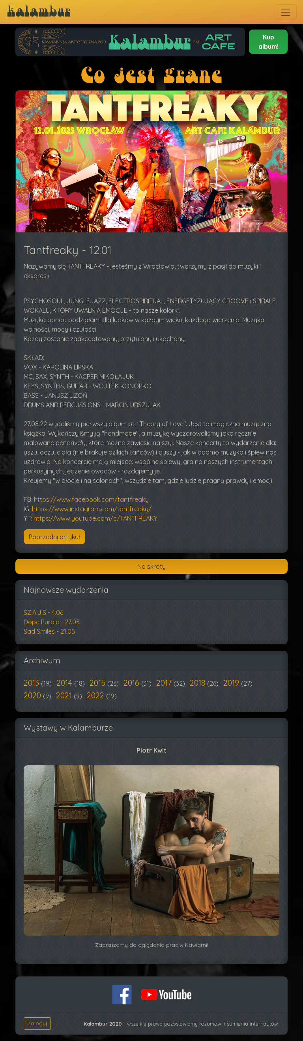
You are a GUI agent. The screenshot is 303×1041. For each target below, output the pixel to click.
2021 (65, 695)
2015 (98, 683)
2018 (198, 683)
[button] (268, 42)
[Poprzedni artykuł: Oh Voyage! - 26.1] (54, 536)
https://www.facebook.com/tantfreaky (91, 499)
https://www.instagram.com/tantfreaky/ (92, 509)
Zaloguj (37, 1023)
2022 (96, 695)
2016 (132, 683)
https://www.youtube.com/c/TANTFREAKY (95, 518)
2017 (165, 683)
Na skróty (151, 566)
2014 (65, 683)
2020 (33, 695)
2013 (32, 683)
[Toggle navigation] (286, 12)
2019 (232, 683)
